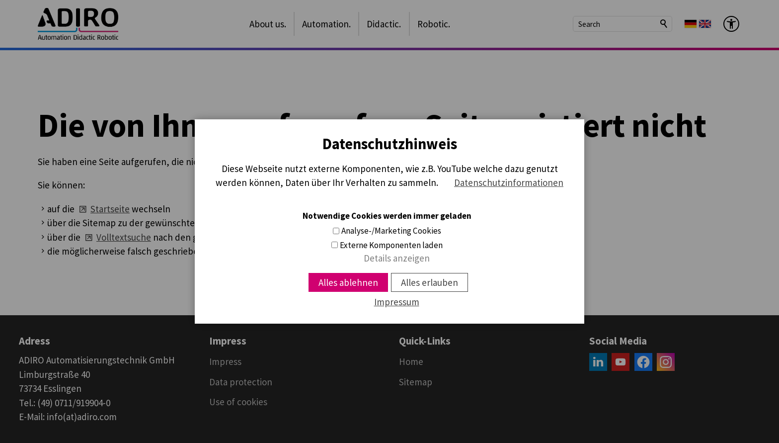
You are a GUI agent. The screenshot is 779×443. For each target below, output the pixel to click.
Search (664, 24)
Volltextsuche (123, 237)
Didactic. (384, 24)
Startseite (110, 209)
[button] (598, 362)
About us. (267, 24)
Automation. (326, 24)
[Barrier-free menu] (731, 24)
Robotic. (433, 24)
